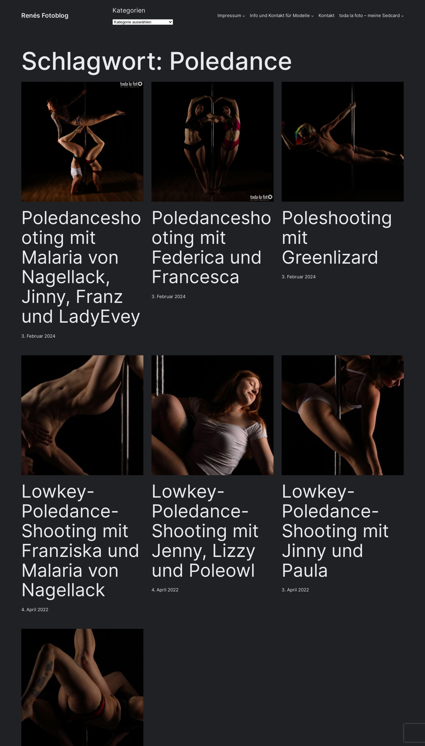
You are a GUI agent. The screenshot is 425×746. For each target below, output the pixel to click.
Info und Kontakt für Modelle (280, 15)
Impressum (229, 15)
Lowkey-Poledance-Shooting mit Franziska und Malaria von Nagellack (80, 540)
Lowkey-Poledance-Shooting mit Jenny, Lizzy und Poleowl (205, 530)
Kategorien (128, 10)
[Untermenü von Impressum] (243, 15)
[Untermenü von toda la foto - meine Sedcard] (402, 15)
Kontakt (326, 15)
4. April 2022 (34, 609)
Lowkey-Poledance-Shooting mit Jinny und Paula (335, 530)
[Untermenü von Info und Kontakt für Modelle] (312, 15)
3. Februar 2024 (38, 336)
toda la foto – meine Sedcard (369, 15)
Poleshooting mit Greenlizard (337, 237)
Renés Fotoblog (44, 15)
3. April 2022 (295, 590)
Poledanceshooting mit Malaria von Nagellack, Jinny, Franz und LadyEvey (81, 267)
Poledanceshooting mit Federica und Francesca (211, 247)
